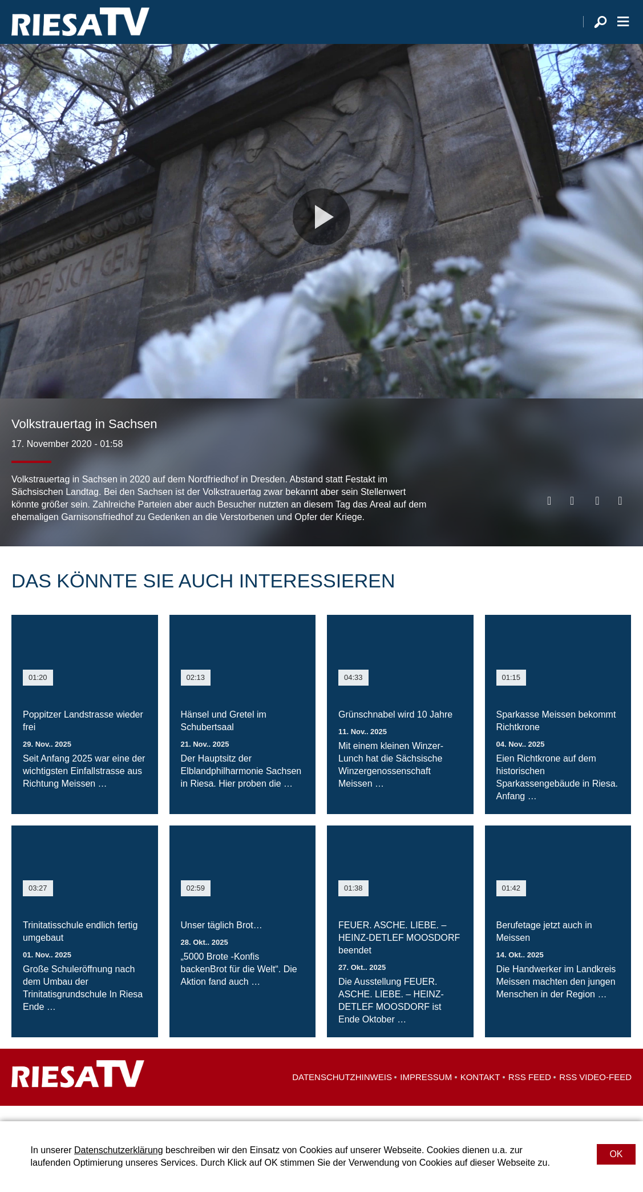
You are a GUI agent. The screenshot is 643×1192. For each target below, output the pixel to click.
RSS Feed (529, 1092)
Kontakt (480, 1092)
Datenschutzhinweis (342, 1092)
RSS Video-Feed (595, 1092)
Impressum (426, 1092)
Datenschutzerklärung (118, 1150)
